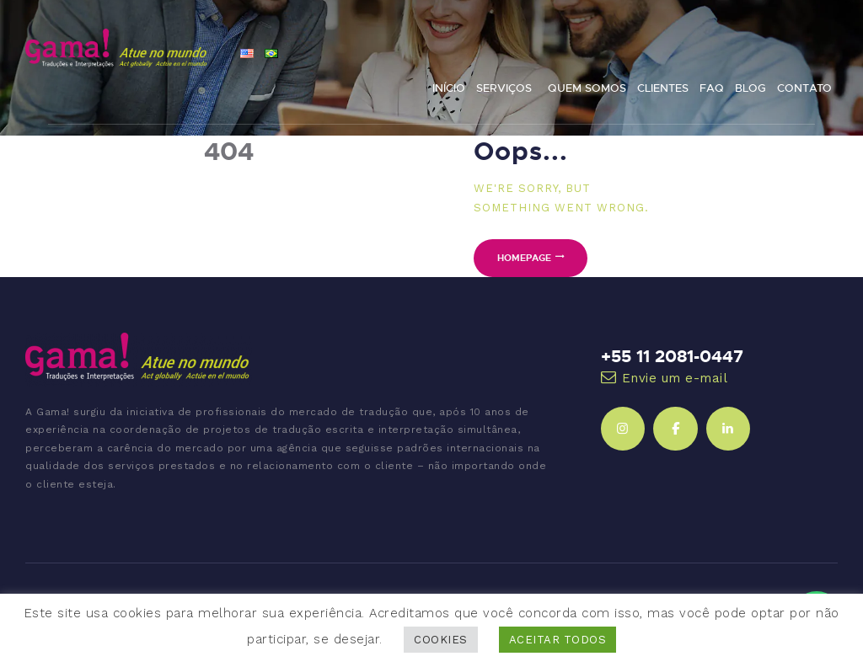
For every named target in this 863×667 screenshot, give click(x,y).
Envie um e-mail (675, 378)
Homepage (524, 257)
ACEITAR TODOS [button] (558, 639)
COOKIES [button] (441, 639)
